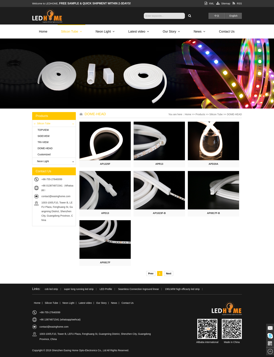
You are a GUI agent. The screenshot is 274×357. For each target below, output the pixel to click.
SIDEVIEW (43, 136)
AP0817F (105, 262)
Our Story (171, 31)
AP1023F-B (159, 213)
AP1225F (105, 163)
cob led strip (51, 289)
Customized (44, 154)
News (199, 31)
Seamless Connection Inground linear (138, 289)
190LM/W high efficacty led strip (182, 289)
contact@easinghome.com (55, 196)
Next (168, 273)
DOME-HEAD (45, 148)
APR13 (159, 163)
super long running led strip (78, 289)
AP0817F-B (213, 213)
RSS (237, 3)
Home (43, 31)
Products (200, 114)
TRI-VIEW (43, 142)
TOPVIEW (43, 130)
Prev (150, 273)
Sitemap (223, 3)
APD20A (213, 163)
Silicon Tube (71, 31)
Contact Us (227, 31)
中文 (216, 15)
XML (209, 3)
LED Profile (106, 289)
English (233, 15)
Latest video (138, 31)
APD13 (105, 213)
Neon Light (105, 31)
